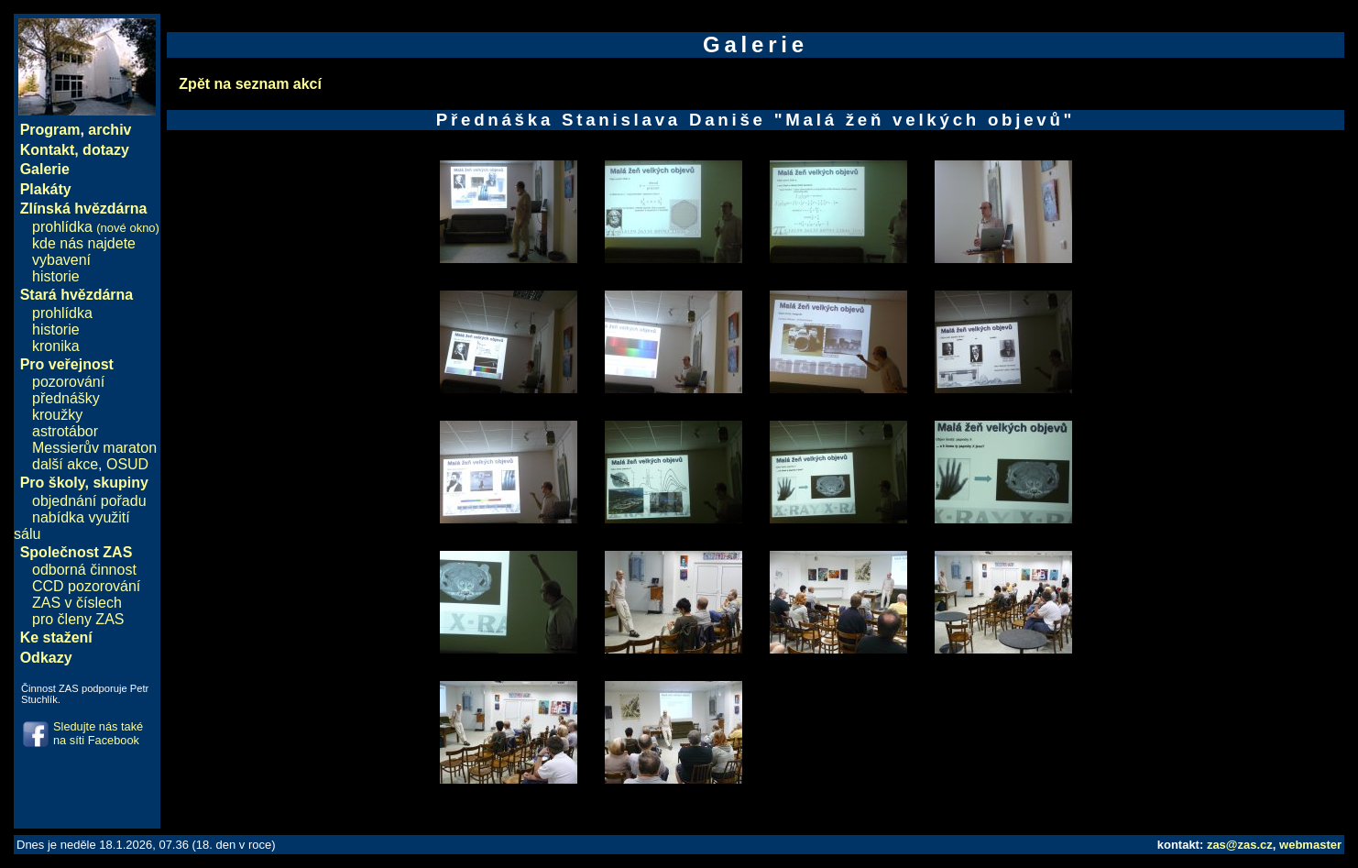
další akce (65, 464)
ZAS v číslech (77, 602)
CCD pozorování (86, 586)
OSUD (127, 464)
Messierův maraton (94, 448)
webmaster (1310, 845)
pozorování (68, 382)
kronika (56, 346)
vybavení (61, 260)
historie (56, 276)
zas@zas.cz (1240, 845)
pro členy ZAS (78, 619)
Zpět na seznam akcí (250, 84)
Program (50, 129)
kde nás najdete (84, 243)
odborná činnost (84, 569)
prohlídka (95, 227)
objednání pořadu (89, 501)
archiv (109, 129)
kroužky (57, 415)
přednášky (66, 398)
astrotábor (65, 431)
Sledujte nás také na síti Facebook (98, 733)
